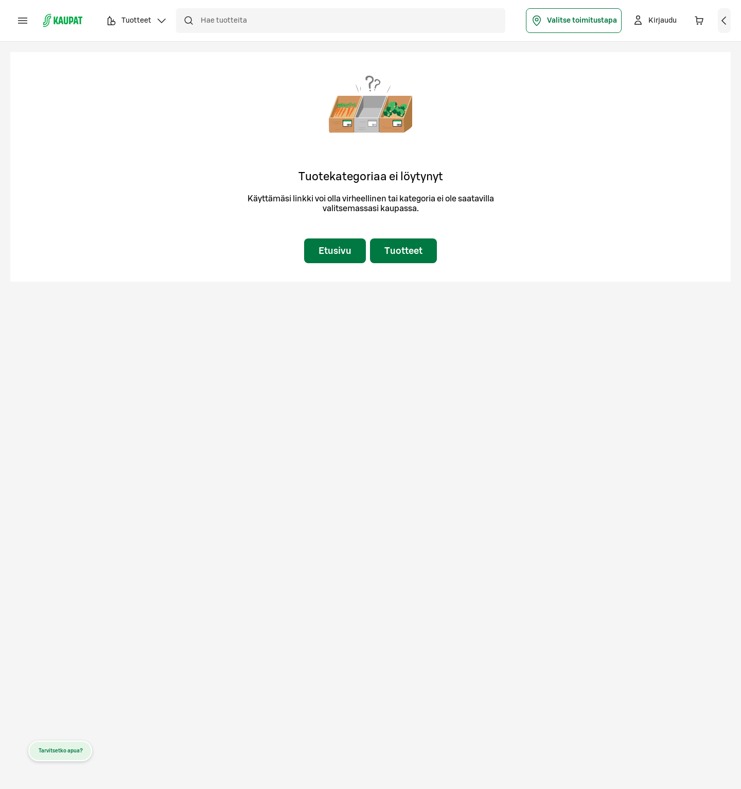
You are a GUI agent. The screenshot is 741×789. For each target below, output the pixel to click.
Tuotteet (403, 250)
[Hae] (188, 20)
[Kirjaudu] (654, 20)
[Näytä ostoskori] (724, 20)
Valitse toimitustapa (574, 20)
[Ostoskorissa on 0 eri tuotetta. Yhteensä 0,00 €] (699, 20)
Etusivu (335, 250)
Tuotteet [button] (136, 22)
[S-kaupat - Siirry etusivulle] (62, 20)
